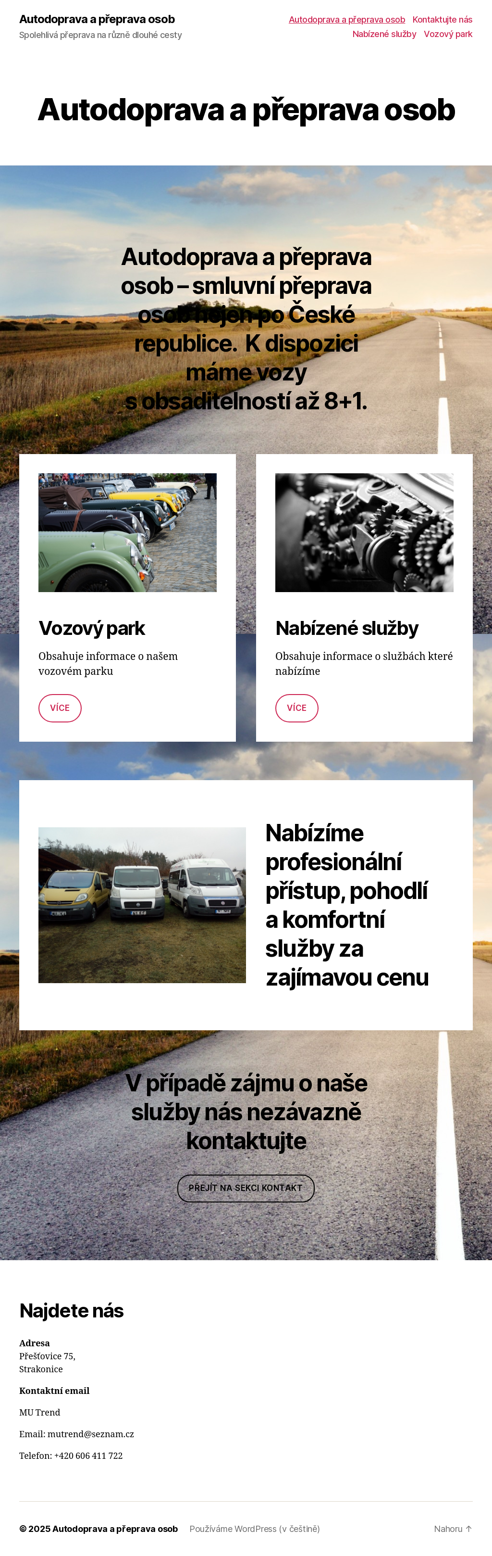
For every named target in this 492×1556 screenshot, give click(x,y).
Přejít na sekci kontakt (246, 1188)
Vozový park (448, 34)
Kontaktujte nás (443, 19)
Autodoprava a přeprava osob (97, 19)
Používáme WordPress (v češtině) (254, 1529)
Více (60, 708)
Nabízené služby (385, 34)
